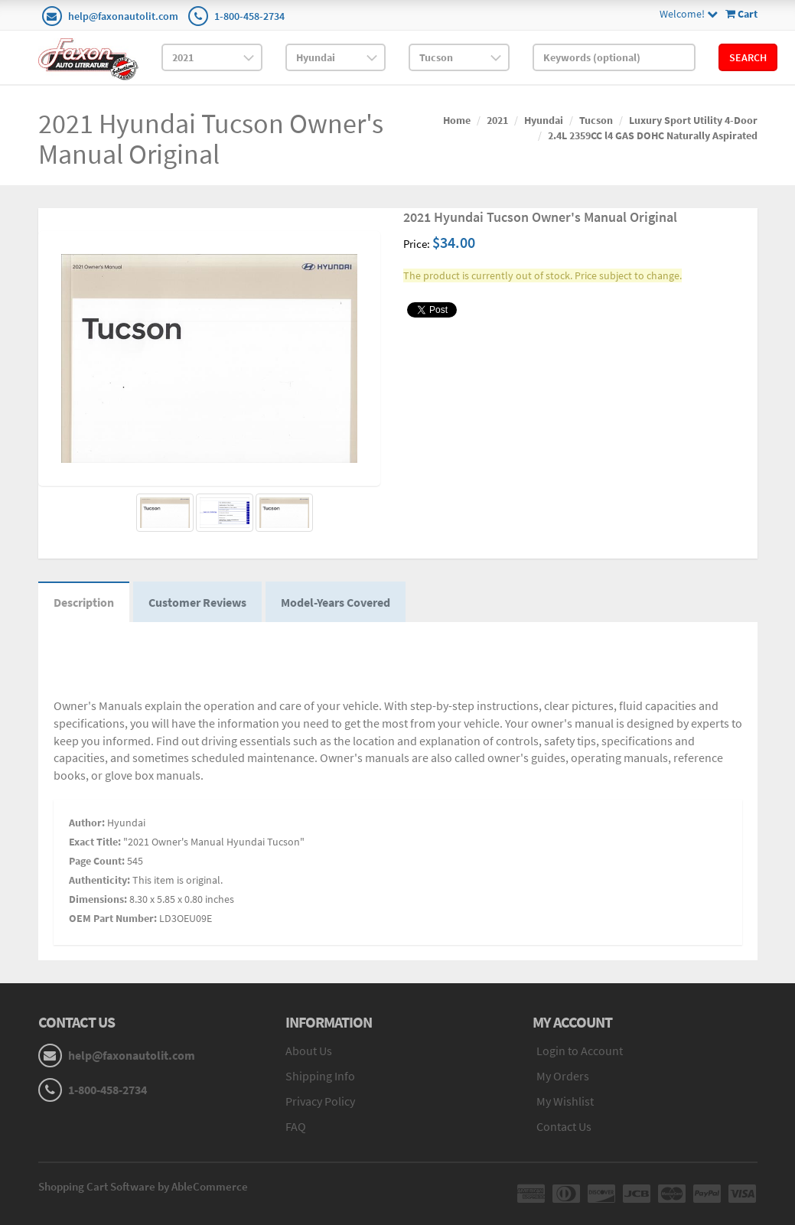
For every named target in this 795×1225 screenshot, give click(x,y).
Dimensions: (98, 899)
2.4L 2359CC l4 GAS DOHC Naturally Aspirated (653, 135)
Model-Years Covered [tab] (335, 602)
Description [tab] (84, 602)
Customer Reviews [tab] (197, 602)
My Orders (562, 1075)
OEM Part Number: (113, 918)
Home (457, 120)
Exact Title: (95, 842)
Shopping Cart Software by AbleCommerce (143, 1186)
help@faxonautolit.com (123, 16)
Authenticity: (99, 880)
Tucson (596, 120)
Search (748, 57)
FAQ (295, 1126)
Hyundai (543, 120)
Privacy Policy (320, 1101)
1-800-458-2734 (249, 16)
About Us (308, 1050)
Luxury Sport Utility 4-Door (693, 120)
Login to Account (579, 1050)
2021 (497, 120)
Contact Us (563, 1126)
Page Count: (97, 861)
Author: (87, 822)
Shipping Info (320, 1075)
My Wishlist (565, 1101)
